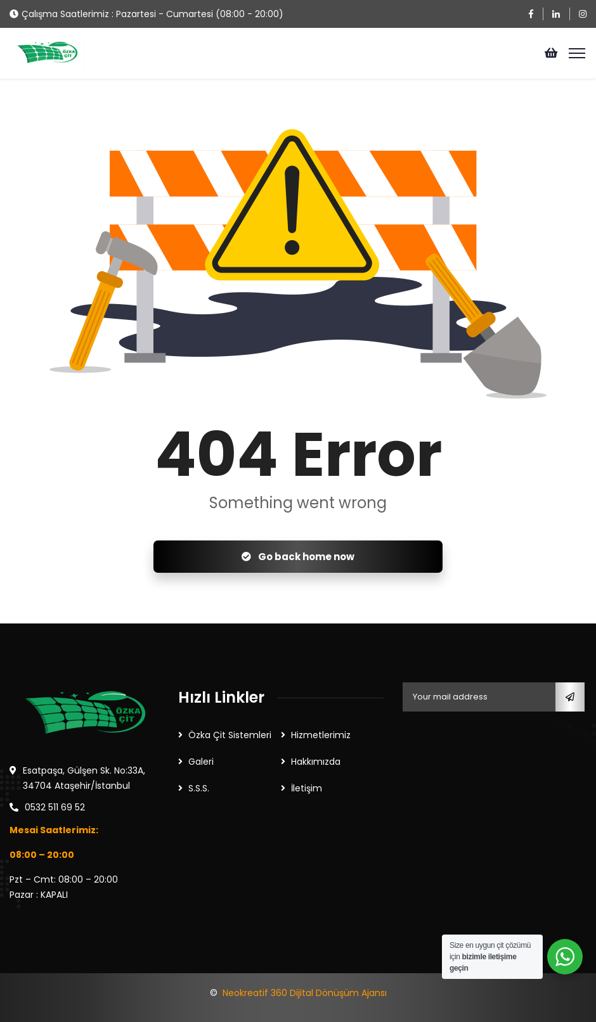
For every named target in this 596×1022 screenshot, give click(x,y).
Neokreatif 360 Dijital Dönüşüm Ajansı (305, 993)
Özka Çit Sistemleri (229, 735)
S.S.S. (198, 788)
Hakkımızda (315, 761)
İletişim (306, 788)
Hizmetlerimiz (321, 735)
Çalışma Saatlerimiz (65, 14)
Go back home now (298, 556)
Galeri (201, 761)
